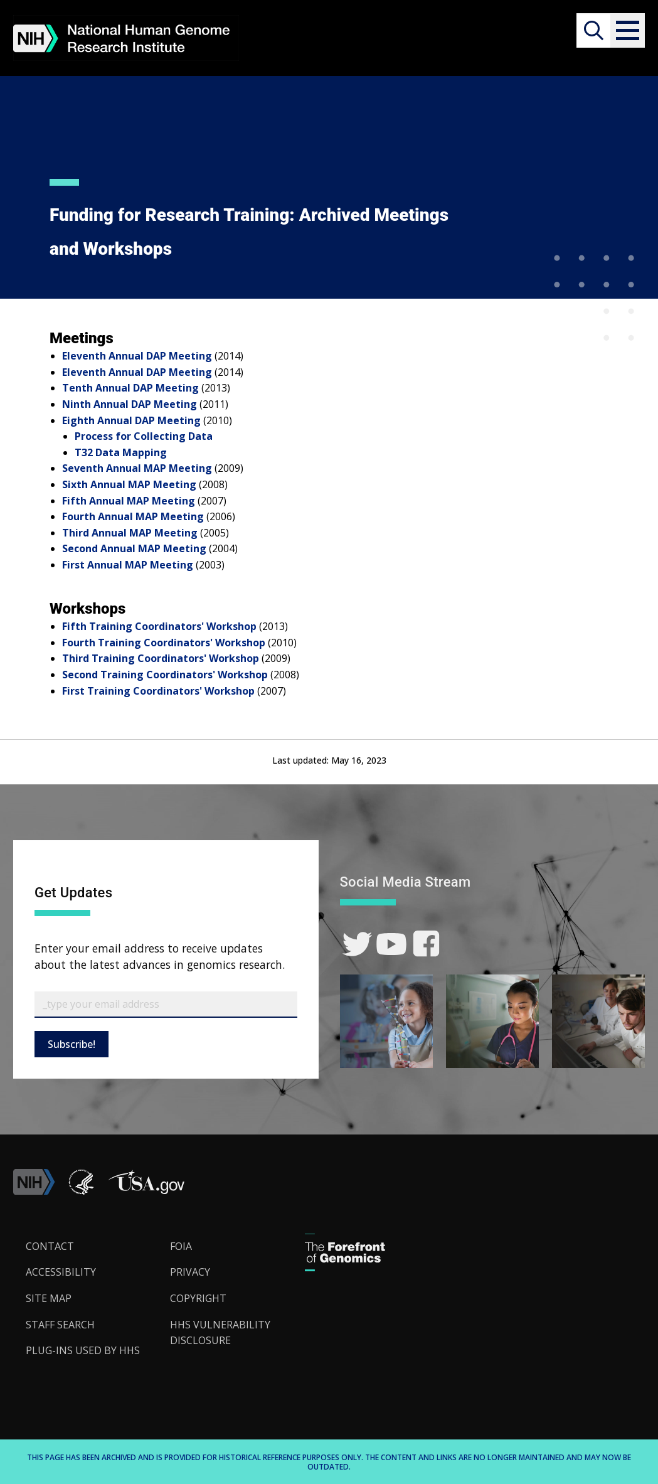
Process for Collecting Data (144, 436)
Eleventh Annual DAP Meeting (137, 356)
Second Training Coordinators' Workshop (165, 674)
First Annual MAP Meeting (127, 565)
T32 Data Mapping (121, 452)
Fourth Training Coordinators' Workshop (163, 642)
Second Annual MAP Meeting (134, 548)
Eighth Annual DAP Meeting (131, 420)
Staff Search (60, 1325)
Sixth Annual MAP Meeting (129, 484)
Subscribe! (71, 1044)
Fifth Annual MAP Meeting (128, 501)
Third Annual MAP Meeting (130, 533)
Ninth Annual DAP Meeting (129, 404)
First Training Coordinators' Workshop (158, 691)
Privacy (190, 1272)
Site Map (49, 1298)
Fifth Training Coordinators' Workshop (159, 626)
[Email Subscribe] (165, 1004)
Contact (50, 1246)
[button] (627, 30)
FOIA (181, 1246)
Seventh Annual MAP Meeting (137, 468)
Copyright (198, 1298)
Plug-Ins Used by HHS (83, 1350)
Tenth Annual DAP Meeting (130, 388)
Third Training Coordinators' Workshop (160, 658)
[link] (357, 944)
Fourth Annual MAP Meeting (133, 516)
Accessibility (61, 1272)
